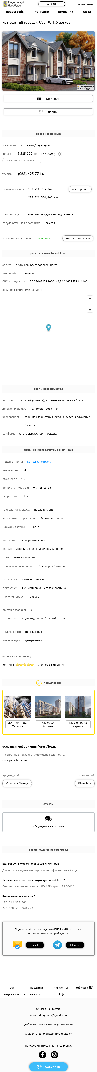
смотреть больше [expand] (14, 760)
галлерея (48, 98)
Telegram (75, 945)
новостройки (15, 11)
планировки (80, 189)
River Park (84, 783)
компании (65, 11)
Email (35, 945)
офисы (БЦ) (85, 987)
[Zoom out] (90, 304)
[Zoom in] (90, 298)
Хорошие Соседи (17, 783)
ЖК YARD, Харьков (48, 724)
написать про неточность (22, 160)
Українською (85, 4)
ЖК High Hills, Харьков (17, 724)
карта (87, 11)
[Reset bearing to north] (90, 309)
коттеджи (42, 11)
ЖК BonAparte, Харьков (78, 724)
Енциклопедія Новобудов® (54, 1033)
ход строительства (78, 238)
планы (48, 112)
